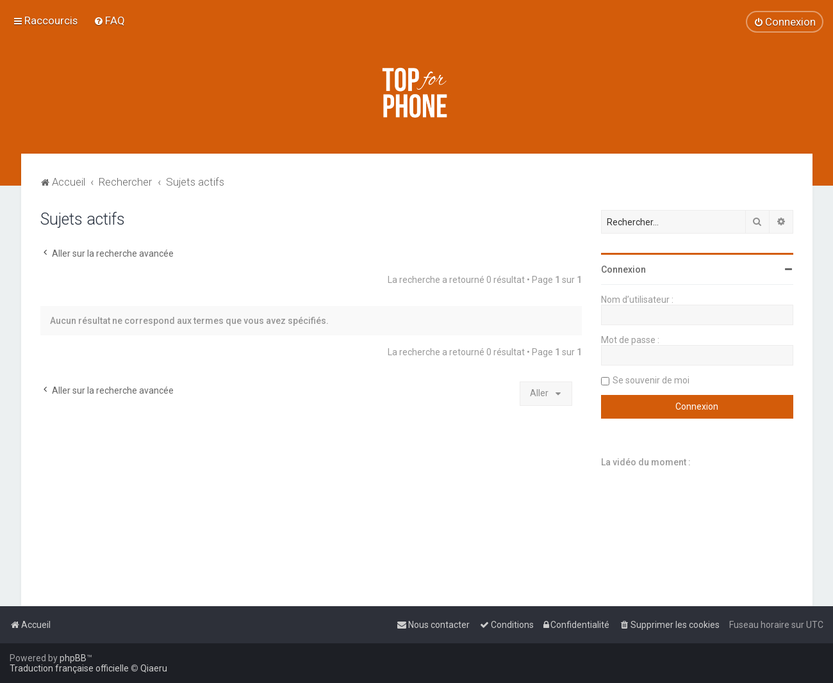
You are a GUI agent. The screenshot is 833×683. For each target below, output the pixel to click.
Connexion (623, 269)
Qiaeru (153, 668)
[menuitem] (109, 20)
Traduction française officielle (69, 668)
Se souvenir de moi (651, 380)
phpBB (73, 658)
